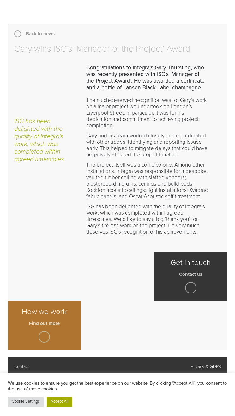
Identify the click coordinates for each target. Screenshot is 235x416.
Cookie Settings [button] (26, 401)
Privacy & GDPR (206, 366)
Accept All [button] (60, 401)
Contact (21, 366)
